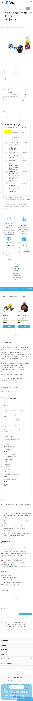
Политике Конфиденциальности (19, 697)
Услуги (4, 649)
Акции (3, 645)
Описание (3, 288)
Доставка (24, 288)
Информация (6, 663)
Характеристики (11, 288)
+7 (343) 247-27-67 (17, 677)
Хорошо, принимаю (16, 687)
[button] (14, 67)
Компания (5, 658)
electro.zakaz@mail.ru (18, 681)
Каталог (4, 641)
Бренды (4, 654)
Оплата (19, 288)
